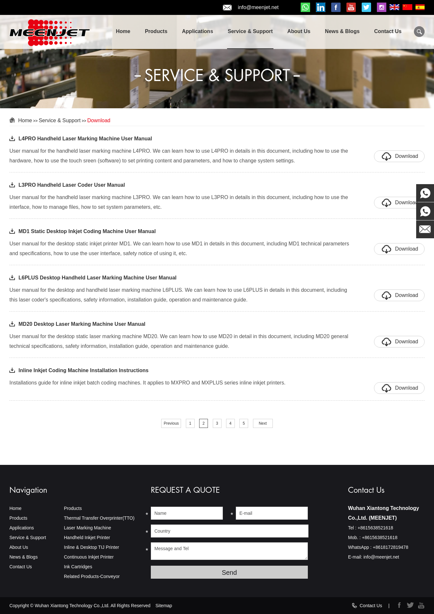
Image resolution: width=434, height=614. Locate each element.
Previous (171, 423)
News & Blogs (342, 31)
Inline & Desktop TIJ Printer (91, 547)
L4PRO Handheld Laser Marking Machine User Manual (85, 138)
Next (263, 423)
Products (156, 31)
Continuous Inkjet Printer (89, 557)
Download (98, 120)
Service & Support (250, 31)
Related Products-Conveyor (92, 576)
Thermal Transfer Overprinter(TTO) (99, 518)
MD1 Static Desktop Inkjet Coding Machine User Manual (87, 231)
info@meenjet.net (251, 7)
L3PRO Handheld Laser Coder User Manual (71, 185)
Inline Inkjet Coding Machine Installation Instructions (83, 370)
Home (123, 31)
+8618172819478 (390, 547)
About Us (298, 31)
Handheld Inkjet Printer (87, 537)
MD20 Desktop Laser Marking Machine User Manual (81, 324)
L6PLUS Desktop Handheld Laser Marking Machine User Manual (97, 277)
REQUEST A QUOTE (185, 490)
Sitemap (163, 605)
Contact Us (388, 31)
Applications (197, 31)
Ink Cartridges (78, 566)
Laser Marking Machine (87, 527)
